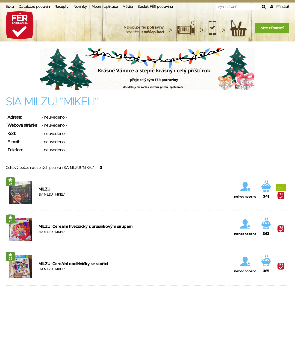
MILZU (44, 189)
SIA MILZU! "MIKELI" (51, 194)
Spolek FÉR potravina (155, 7)
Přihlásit (282, 7)
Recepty (61, 7)
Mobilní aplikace (105, 7)
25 (10, 221)
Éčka (10, 7)
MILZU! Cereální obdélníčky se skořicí (73, 264)
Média (128, 7)
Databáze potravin (34, 7)
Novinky (80, 7)
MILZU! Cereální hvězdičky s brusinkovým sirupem (85, 227)
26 (10, 184)
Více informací (272, 28)
